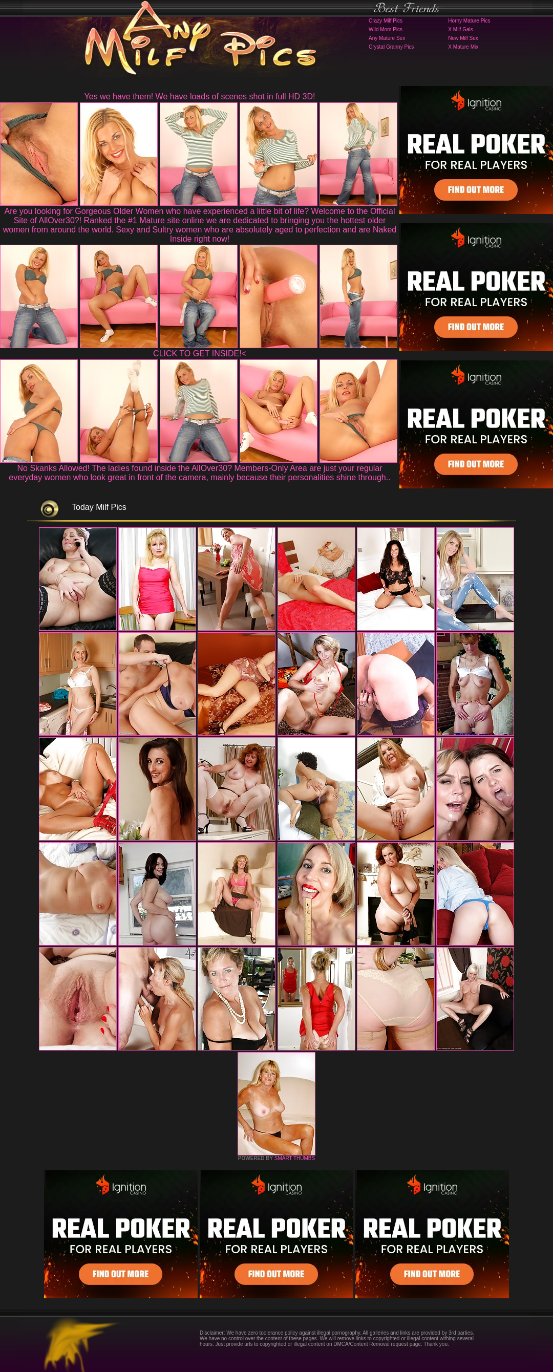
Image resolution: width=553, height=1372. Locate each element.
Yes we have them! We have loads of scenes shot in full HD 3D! (199, 96)
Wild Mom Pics (385, 29)
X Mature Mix (463, 47)
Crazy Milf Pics (385, 21)
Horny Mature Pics (469, 21)
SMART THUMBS (294, 1158)
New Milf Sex (463, 38)
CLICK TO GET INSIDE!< (199, 353)
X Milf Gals (460, 29)
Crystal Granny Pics (391, 47)
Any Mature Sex (387, 38)
